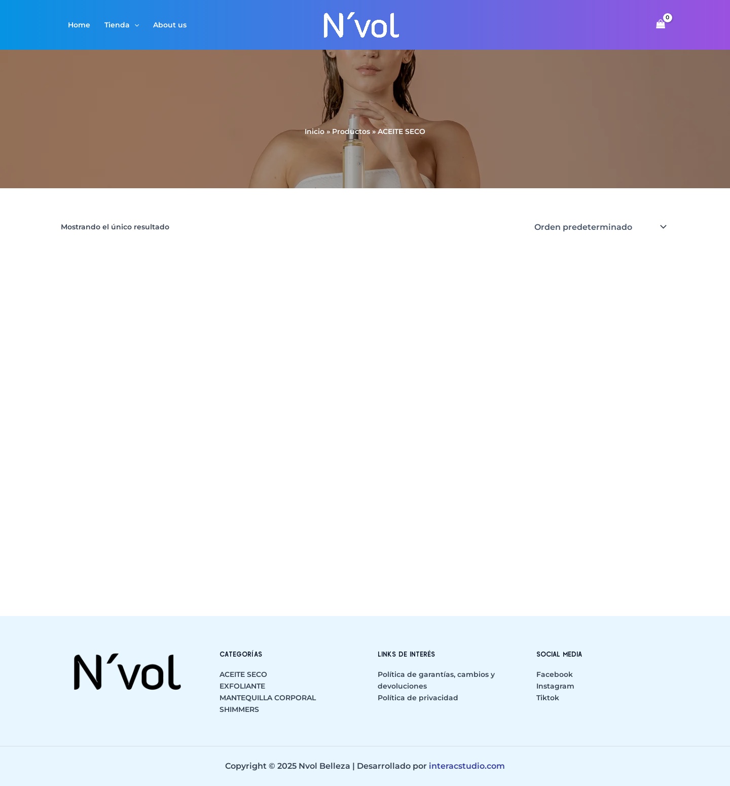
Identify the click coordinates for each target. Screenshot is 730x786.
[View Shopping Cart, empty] (660, 25)
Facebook (554, 674)
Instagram (555, 686)
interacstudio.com (467, 766)
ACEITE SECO (243, 674)
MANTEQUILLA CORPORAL (268, 697)
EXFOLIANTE (242, 686)
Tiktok (547, 697)
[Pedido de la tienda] (599, 227)
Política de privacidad (418, 697)
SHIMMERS (239, 709)
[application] (134, 25)
